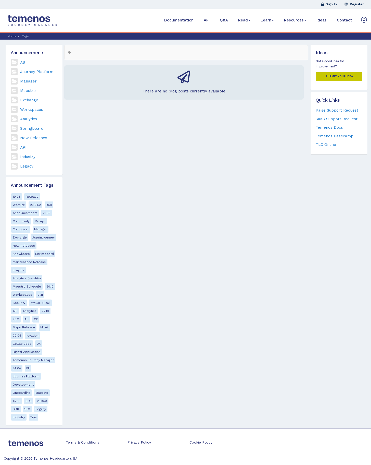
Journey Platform (36, 71)
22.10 (45, 311)
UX (39, 343)
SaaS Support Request (336, 119)
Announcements (25, 213)
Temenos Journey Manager (33, 360)
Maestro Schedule (27, 286)
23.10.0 (42, 401)
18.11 (27, 409)
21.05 (46, 213)
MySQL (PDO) (40, 303)
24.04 (17, 368)
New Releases (33, 138)
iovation (33, 335)
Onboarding (21, 393)
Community (21, 221)
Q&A (224, 20)
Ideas (321, 20)
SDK (16, 409)
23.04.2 (35, 205)
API (207, 20)
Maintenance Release (29, 262)
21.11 (40, 294)
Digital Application (27, 352)
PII (28, 368)
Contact (344, 20)
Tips (33, 417)
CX (36, 319)
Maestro (28, 90)
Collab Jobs (22, 343)
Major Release (24, 327)
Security (19, 303)
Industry (27, 156)
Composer (21, 229)
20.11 (16, 319)
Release (32, 196)
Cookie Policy (200, 442)
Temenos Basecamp (334, 136)
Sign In (329, 4)
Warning (19, 205)
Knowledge (21, 254)
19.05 (16, 196)
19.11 (49, 205)
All (22, 62)
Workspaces (31, 109)
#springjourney (43, 237)
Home (12, 36)
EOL (29, 401)
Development (23, 384)
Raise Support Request (337, 110)
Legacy (26, 166)
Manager (28, 81)
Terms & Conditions (82, 442)
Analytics (28, 119)
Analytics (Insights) (27, 278)
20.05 (17, 335)
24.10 (50, 286)
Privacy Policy (139, 442)
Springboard (31, 128)
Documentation (179, 20)
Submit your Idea (339, 76)
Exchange (29, 100)
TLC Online (326, 144)
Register (354, 4)
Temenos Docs (329, 127)
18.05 (16, 401)
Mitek (44, 327)
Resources (295, 20)
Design (40, 221)
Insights (18, 270)
